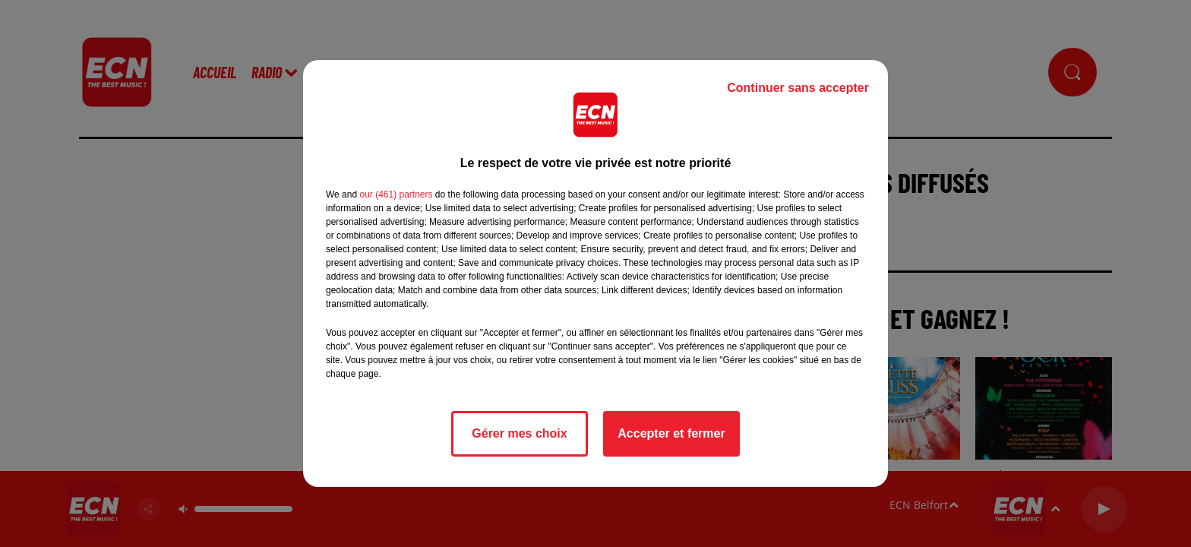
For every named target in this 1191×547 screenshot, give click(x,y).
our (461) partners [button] (395, 194)
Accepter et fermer (671, 433)
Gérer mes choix (519, 433)
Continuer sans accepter (798, 87)
